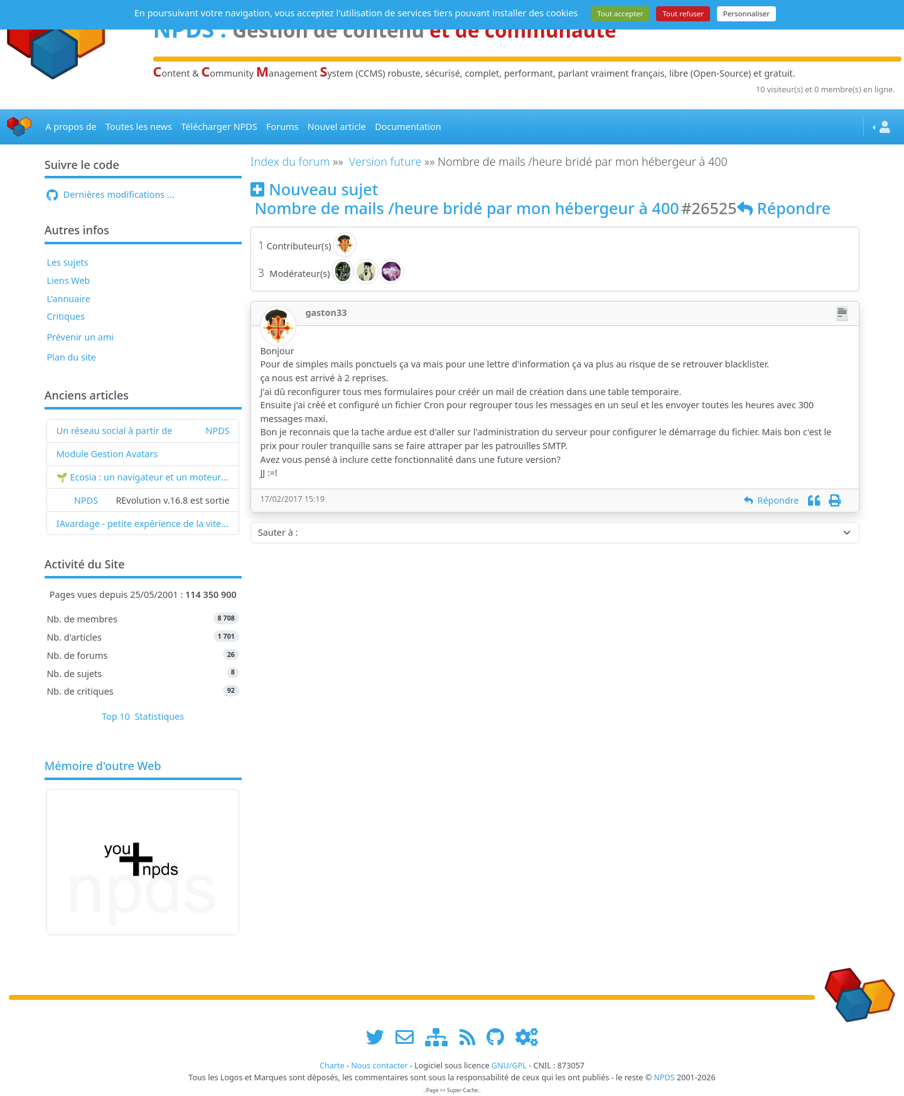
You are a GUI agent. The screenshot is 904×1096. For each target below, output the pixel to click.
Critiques (65, 316)
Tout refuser (683, 13)
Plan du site (71, 357)
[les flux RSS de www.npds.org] (472, 1037)
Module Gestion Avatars (107, 454)
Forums (282, 127)
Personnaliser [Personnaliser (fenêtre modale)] (746, 13)
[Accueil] (19, 127)
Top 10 (116, 716)
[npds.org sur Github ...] (500, 1037)
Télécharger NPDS (219, 127)
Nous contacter (379, 1065)
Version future (385, 161)
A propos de (70, 127)
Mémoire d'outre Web (103, 766)
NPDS (218, 431)
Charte (332, 1065)
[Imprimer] (835, 500)
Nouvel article (337, 127)
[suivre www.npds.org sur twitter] (379, 1037)
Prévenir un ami (80, 337)
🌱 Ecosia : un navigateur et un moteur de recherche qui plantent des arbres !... (143, 477)
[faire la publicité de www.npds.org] (409, 1037)
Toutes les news (138, 127)
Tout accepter (620, 13)
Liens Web (68, 280)
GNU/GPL (509, 1065)
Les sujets (67, 262)
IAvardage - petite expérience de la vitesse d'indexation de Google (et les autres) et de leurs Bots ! (143, 523)
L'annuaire (68, 299)
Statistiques (160, 716)
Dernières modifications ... (110, 194)
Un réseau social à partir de (114, 431)
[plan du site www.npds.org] (440, 1037)
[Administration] (526, 1037)
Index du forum (290, 161)
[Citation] (814, 500)
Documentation (408, 127)
